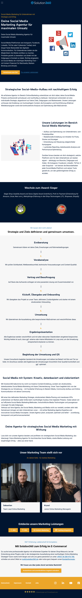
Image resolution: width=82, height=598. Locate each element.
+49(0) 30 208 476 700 (65, 557)
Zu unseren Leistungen (29, 72)
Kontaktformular (68, 559)
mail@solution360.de (30, 559)
